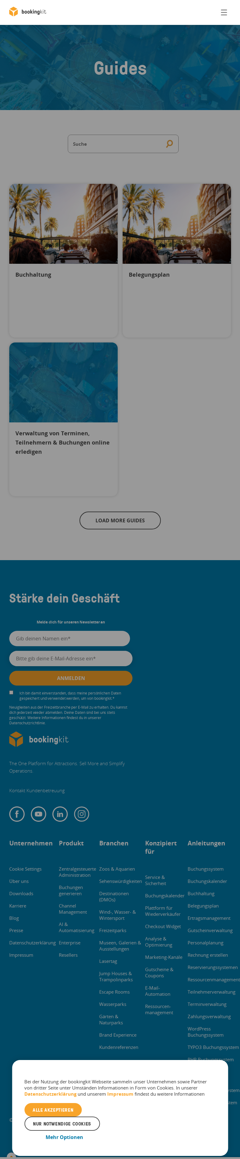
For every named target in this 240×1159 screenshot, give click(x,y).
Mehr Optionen (64, 1137)
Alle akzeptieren (53, 1109)
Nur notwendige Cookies (62, 1123)
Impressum (120, 1094)
